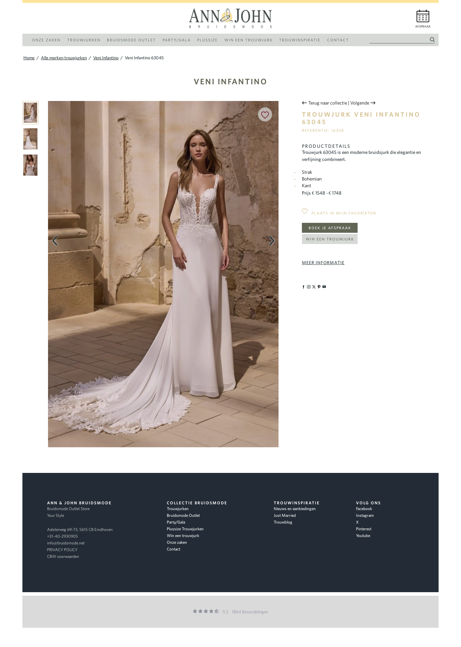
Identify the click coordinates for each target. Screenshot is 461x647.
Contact (173, 549)
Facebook (364, 508)
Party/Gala (176, 522)
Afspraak (423, 26)
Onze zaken (177, 542)
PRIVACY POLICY (62, 549)
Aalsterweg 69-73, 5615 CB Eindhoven (80, 529)
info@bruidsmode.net (66, 543)
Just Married (285, 515)
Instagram (365, 515)
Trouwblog (283, 522)
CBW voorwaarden (63, 556)
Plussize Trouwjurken (185, 528)
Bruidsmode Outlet (183, 515)
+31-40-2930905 (62, 536)
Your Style (55, 515)
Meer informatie (323, 262)
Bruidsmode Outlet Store (68, 508)
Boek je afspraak (330, 228)
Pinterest (363, 528)
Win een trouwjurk (330, 239)
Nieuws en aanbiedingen (295, 508)
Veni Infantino (231, 81)
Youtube (363, 535)
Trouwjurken (178, 508)
